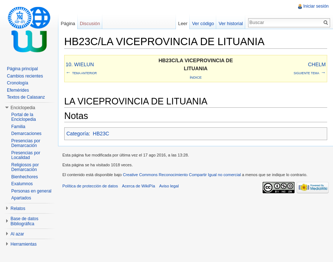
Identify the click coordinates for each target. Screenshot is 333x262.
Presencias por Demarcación (25, 143)
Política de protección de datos (90, 186)
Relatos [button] (18, 208)
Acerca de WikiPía (138, 186)
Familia (18, 126)
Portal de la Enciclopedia (23, 117)
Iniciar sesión (316, 6)
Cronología (17, 83)
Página (68, 23)
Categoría (77, 133)
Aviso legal (169, 186)
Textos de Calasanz (26, 97)
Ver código (203, 23)
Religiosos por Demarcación (25, 167)
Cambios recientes (25, 76)
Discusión (90, 23)
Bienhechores (24, 176)
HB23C (101, 133)
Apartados (21, 198)
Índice (196, 77)
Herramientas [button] (24, 244)
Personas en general (31, 191)
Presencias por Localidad (25, 155)
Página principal (22, 68)
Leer (183, 23)
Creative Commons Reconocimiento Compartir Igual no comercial (182, 174)
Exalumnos (22, 183)
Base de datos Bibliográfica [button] (24, 221)
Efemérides (18, 90)
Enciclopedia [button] (23, 107)
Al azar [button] (17, 234)
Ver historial (231, 23)
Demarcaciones (26, 133)
